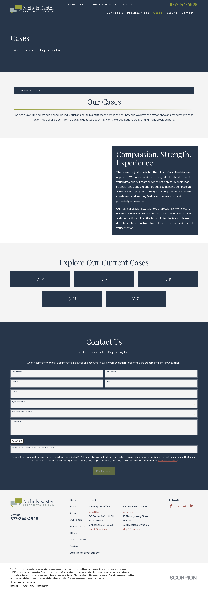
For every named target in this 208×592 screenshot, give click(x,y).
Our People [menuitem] (115, 12)
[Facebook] (171, 506)
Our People (76, 519)
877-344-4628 (184, 4)
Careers (126, 4)
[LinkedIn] (191, 506)
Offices (74, 533)
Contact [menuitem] (187, 12)
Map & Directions (98, 529)
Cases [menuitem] (157, 12)
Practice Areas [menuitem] (138, 12)
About (84, 4)
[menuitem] (14, 586)
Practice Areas (78, 526)
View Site (94, 512)
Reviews (74, 546)
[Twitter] (177, 506)
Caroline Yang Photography (85, 552)
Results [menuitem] (172, 12)
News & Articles (104, 4)
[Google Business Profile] (184, 506)
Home (72, 4)
